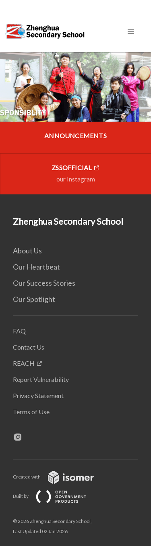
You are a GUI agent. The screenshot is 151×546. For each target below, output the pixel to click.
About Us (27, 250)
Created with (60, 477)
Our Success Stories (44, 282)
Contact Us (28, 347)
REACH (24, 363)
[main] (75, 123)
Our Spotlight (34, 299)
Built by (56, 496)
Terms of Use (31, 411)
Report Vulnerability (41, 379)
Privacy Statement (38, 395)
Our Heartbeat (36, 266)
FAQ (19, 331)
